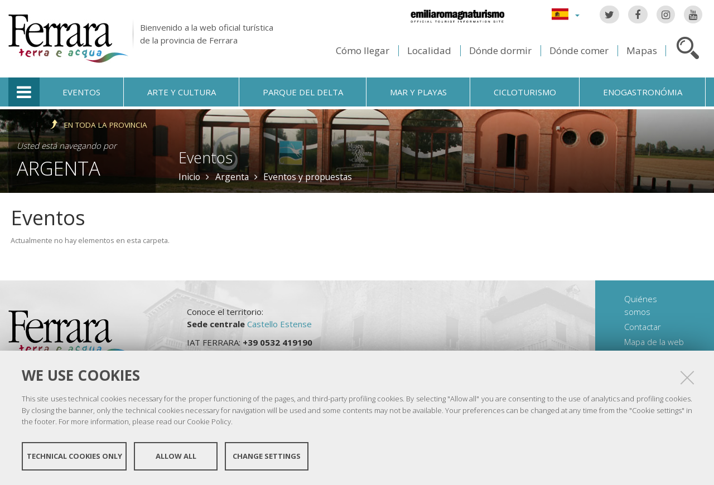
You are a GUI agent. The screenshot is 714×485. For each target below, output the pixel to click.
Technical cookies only (74, 456)
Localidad (429, 50)
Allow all (176, 456)
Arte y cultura (181, 92)
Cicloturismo (525, 92)
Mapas (641, 50)
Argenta (58, 168)
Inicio (189, 177)
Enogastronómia (642, 92)
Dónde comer (579, 50)
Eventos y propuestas (307, 177)
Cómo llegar (362, 50)
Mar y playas (418, 92)
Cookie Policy (209, 421)
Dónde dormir (500, 50)
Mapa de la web (654, 341)
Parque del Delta (303, 92)
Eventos (81, 92)
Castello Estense (279, 323)
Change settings (267, 456)
